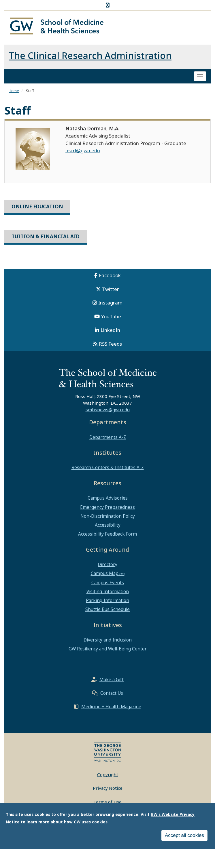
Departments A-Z (107, 437)
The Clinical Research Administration (90, 55)
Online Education (37, 206)
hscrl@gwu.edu (82, 150)
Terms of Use (107, 802)
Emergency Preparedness (107, 507)
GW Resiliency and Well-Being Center (108, 649)
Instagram (110, 302)
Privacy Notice (107, 788)
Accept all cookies (184, 835)
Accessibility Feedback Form (107, 534)
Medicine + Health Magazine (111, 706)
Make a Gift (111, 679)
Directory (107, 564)
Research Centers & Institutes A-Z (107, 467)
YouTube (111, 316)
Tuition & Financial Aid (46, 236)
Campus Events (107, 582)
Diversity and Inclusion (108, 640)
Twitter (110, 289)
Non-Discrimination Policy (107, 516)
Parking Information (107, 600)
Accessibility (107, 525)
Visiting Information (107, 591)
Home (14, 90)
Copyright (107, 774)
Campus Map (104, 573)
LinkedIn (110, 330)
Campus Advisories (108, 498)
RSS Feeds (110, 343)
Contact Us (111, 693)
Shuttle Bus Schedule (107, 609)
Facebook (110, 275)
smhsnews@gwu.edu (108, 409)
